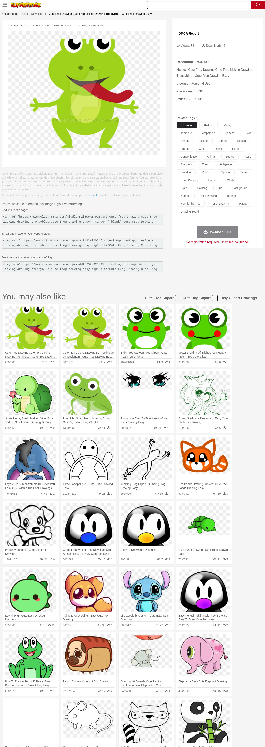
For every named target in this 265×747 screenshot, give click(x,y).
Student (33, 722)
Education (99, 722)
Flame (97, 705)
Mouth (167, 716)
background (239, 188)
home (129, 716)
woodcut (186, 172)
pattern (229, 133)
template (186, 133)
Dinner (147, 728)
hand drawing (189, 180)
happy (243, 203)
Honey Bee (143, 711)
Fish (125, 711)
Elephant (115, 711)
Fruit (82, 728)
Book (54, 722)
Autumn (42, 705)
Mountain (160, 705)
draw (247, 133)
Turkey (217, 711)
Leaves (52, 705)
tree (205, 164)
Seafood (113, 728)
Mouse (182, 711)
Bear (38, 711)
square (230, 156)
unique (212, 180)
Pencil (88, 722)
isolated (203, 140)
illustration (187, 125)
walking (119, 716)
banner (231, 195)
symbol (225, 172)
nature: (21, 704)
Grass (118, 705)
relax (218, 148)
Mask (32, 716)
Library (147, 722)
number (186, 195)
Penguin (199, 711)
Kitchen (137, 728)
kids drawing (209, 195)
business (186, 164)
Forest (204, 705)
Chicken (72, 711)
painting (202, 188)
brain (184, 188)
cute (202, 148)
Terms (185, 739)
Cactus (62, 705)
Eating (165, 728)
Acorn (32, 705)
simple (223, 140)
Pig (190, 711)
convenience (189, 156)
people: (22, 716)
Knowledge (135, 722)
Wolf (226, 711)
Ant (31, 711)
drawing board (190, 211)
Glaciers (107, 705)
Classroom (65, 722)
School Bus (113, 722)
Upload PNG (240, 739)
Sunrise (148, 705)
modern (206, 172)
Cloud (188, 705)
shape (185, 140)
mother (67, 716)
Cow (81, 711)
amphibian (208, 133)
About (175, 739)
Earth (81, 705)
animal (211, 156)
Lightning (128, 705)
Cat (63, 711)
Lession (212, 722)
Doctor (94, 716)
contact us (94, 195)
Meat (90, 728)
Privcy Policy (199, 739)
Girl (143, 716)
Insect (155, 711)
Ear (102, 716)
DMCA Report (189, 33)
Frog (132, 711)
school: (22, 722)
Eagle (105, 711)
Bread (174, 728)
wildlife (231, 180)
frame (185, 148)
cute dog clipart (197, 298)
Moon (139, 705)
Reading (77, 722)
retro (248, 156)
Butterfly (54, 711)
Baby (40, 716)
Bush (179, 705)
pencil (236, 148)
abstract (209, 125)
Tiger (209, 711)
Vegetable (125, 728)
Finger (185, 716)
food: (20, 728)
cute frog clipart (159, 298)
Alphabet (187, 722)
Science (158, 722)
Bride (48, 716)
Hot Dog (196, 728)
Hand (194, 716)
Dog (89, 711)
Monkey (172, 711)
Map (124, 722)
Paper (168, 722)
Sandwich (101, 728)
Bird (45, 711)
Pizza (156, 728)
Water (171, 705)
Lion (163, 711)
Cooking (185, 728)
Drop (196, 705)
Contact (214, 739)
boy (150, 716)
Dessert (52, 728)
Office (177, 722)
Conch (72, 705)
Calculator (200, 722)
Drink (61, 728)
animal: (22, 710)
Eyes (109, 716)
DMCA (226, 739)
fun (219, 188)
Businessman (81, 716)
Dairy (42, 728)
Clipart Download (32, 13)
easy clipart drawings (238, 298)
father (158, 716)
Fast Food (72, 728)
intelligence (225, 164)
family (57, 716)
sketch (241, 140)
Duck (96, 711)
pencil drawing (220, 203)
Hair (137, 716)
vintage (228, 125)
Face (176, 716)
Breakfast (32, 728)
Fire (89, 705)
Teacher (44, 722)
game (244, 172)
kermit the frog (191, 203)
